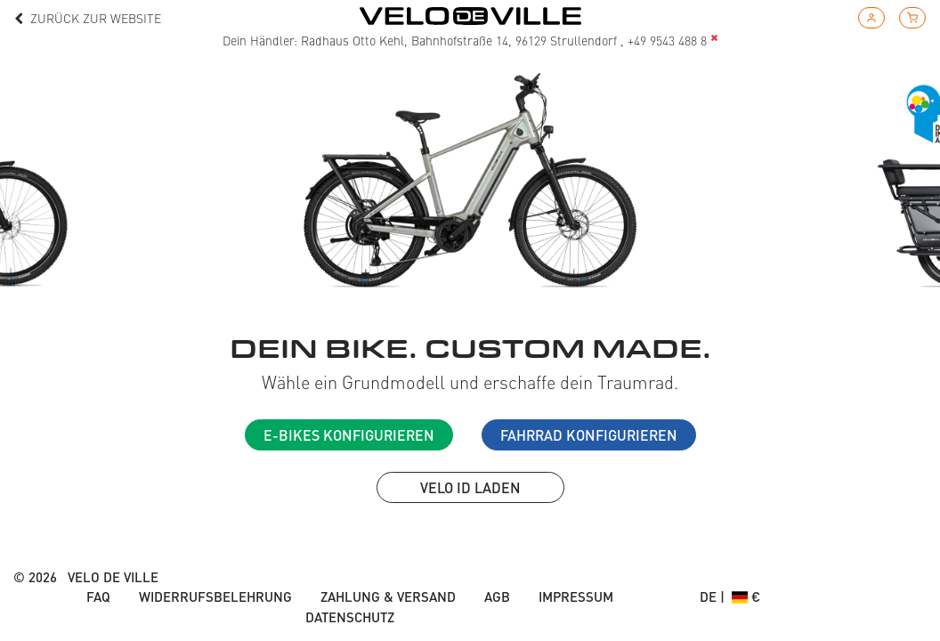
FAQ (98, 596)
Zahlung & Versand (388, 596)
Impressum (576, 596)
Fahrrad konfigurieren (588, 435)
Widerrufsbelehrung (215, 596)
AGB (497, 596)
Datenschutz (349, 617)
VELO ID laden (470, 487)
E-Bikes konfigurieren (348, 435)
